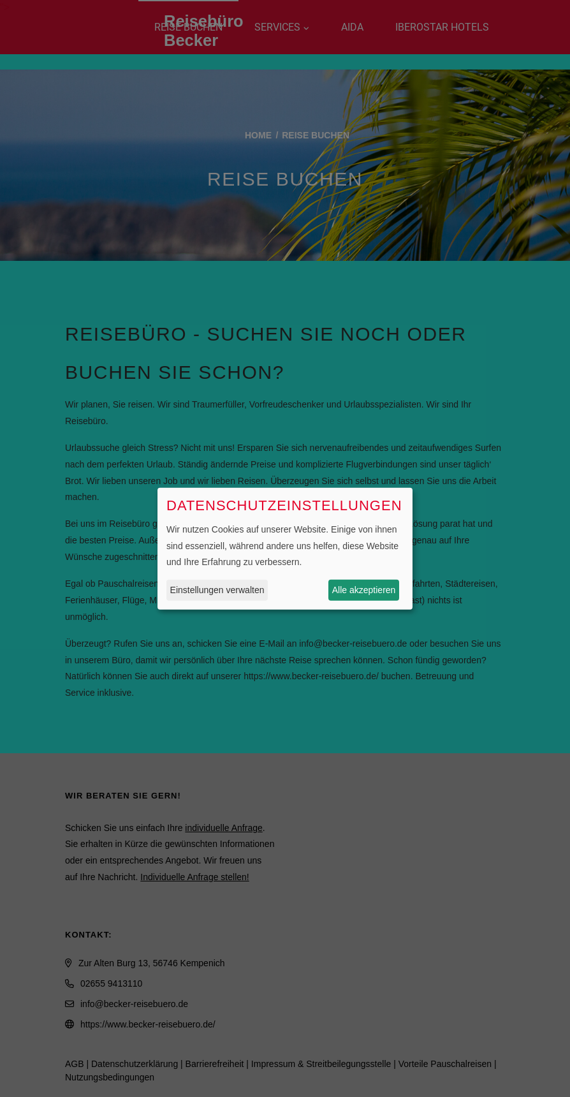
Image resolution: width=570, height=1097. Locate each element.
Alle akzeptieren (364, 590)
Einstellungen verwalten (217, 590)
